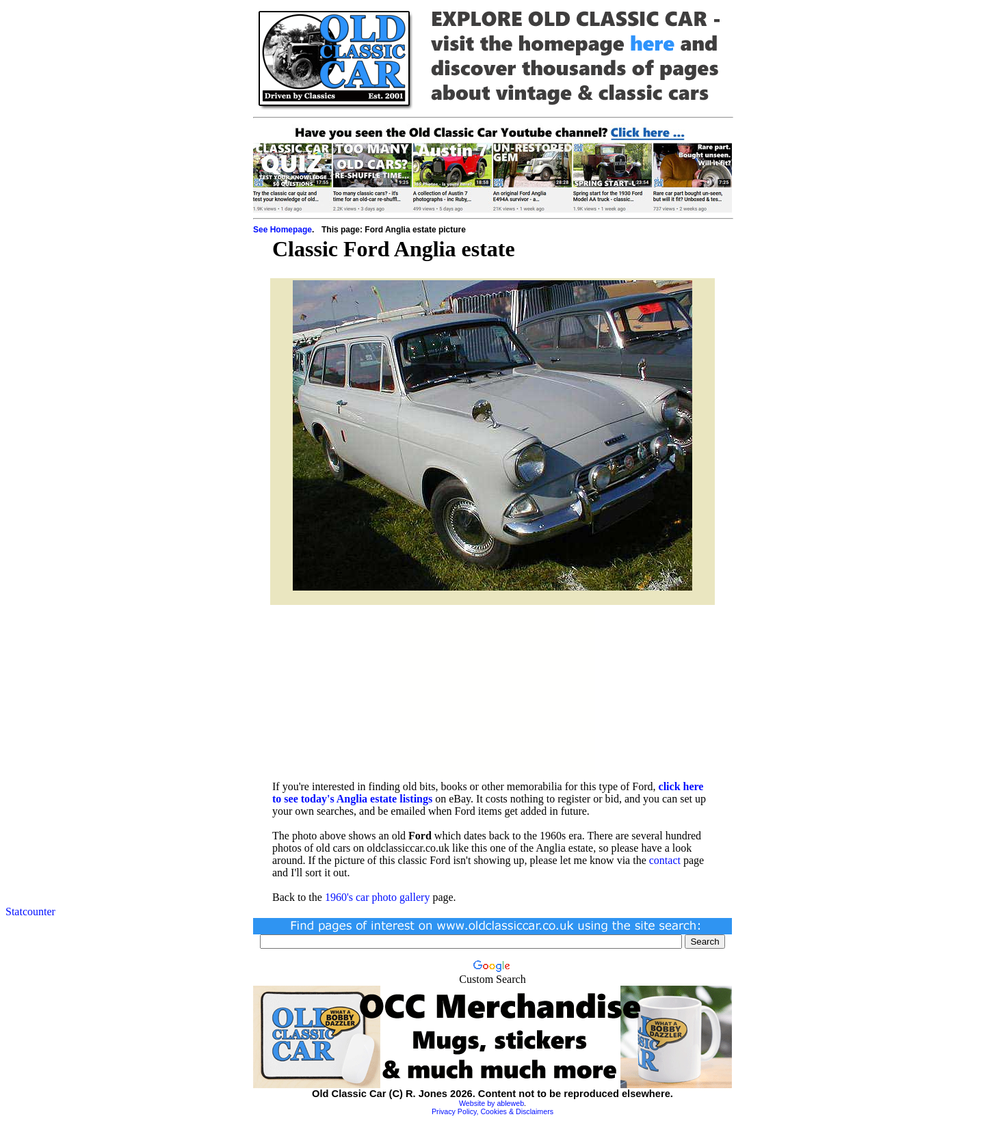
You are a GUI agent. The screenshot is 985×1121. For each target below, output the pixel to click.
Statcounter (30, 911)
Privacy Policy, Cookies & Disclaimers (492, 1111)
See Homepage (282, 229)
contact (665, 860)
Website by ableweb (491, 1103)
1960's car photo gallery (377, 897)
